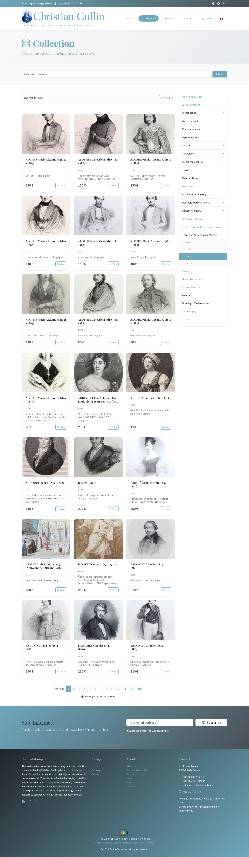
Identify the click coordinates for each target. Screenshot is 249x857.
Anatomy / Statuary (192, 218)
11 (124, 688)
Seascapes (187, 186)
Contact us (132, 786)
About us (131, 766)
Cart (206, 18)
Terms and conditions (138, 770)
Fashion (186, 270)
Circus (189, 263)
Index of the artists (192, 96)
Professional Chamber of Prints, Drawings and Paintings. (124, 842)
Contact (95, 774)
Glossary (131, 774)
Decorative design (192, 278)
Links (129, 778)
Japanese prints (136, 730)
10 (117, 688)
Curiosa (186, 319)
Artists (169, 18)
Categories (148, 18)
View (61, 185)
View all (166, 97)
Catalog (95, 770)
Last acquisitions (191, 104)
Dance (189, 249)
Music (189, 256)
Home (129, 18)
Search (219, 74)
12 (131, 688)
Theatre (190, 242)
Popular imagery (191, 286)
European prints (159, 730)
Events (130, 782)
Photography (189, 311)
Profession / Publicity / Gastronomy (201, 226)
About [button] (187, 18)
